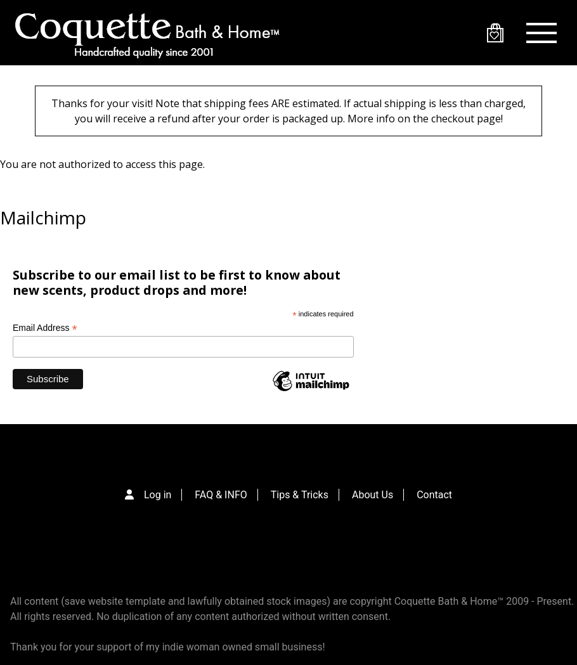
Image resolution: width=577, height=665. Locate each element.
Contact (434, 495)
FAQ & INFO (221, 495)
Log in (157, 495)
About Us (372, 495)
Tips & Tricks (299, 495)
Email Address (45, 328)
